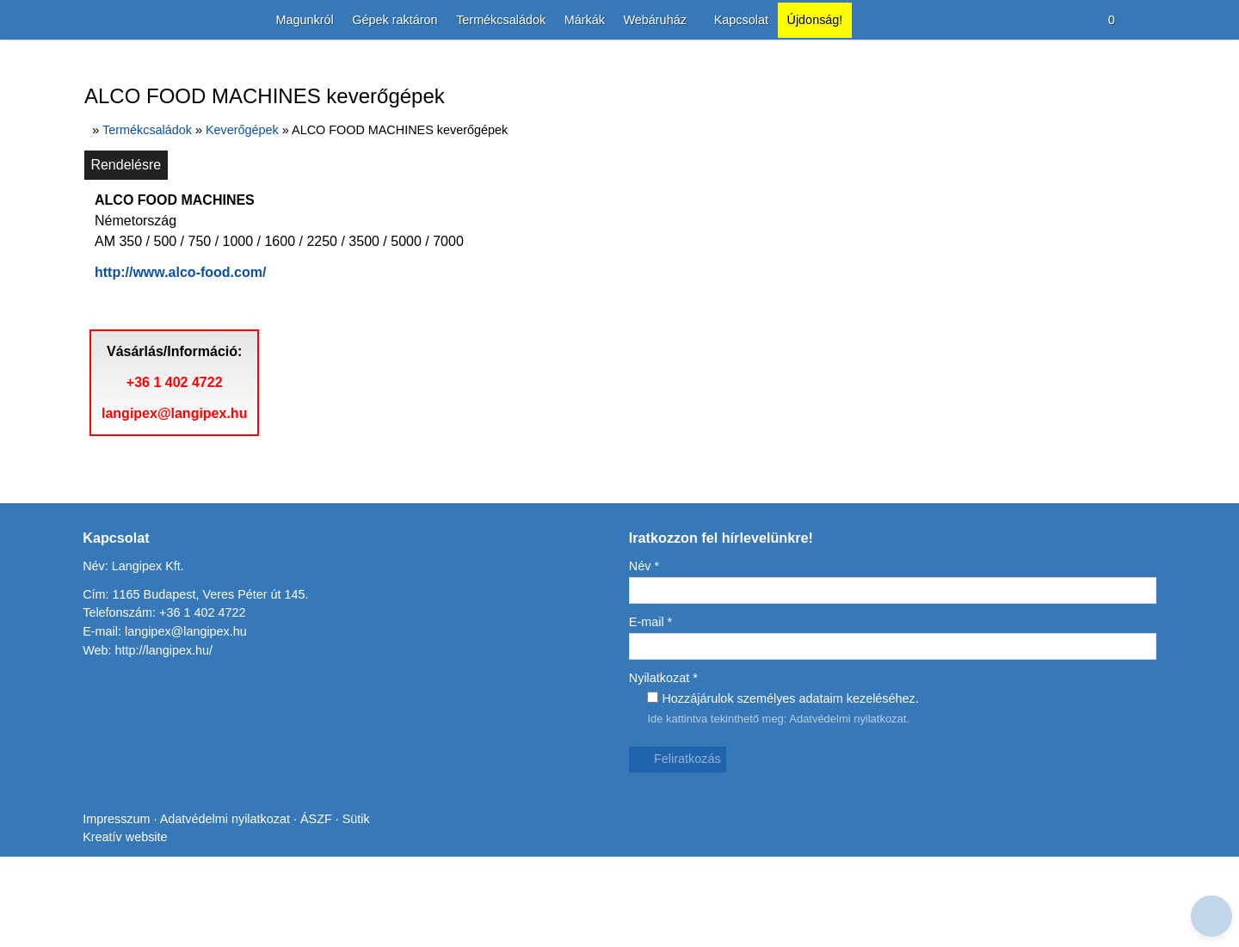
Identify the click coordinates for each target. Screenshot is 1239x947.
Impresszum (117, 930)
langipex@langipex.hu (179, 513)
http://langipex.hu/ (166, 749)
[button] (1147, 20)
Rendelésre (126, 240)
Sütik (360, 930)
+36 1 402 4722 (179, 482)
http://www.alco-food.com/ (190, 348)
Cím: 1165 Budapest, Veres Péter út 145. (197, 694)
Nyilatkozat (666, 777)
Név (645, 666)
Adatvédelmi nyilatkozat (855, 818)
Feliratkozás (679, 859)
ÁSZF (322, 930)
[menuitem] (292, 20)
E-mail (651, 722)
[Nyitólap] (85, 20)
